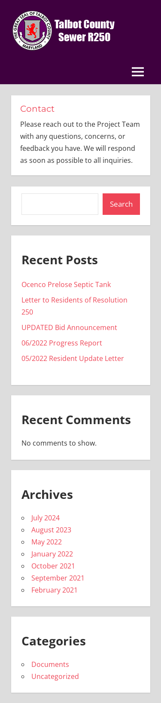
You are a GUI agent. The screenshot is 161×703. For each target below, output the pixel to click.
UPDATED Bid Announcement (69, 327)
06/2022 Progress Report (61, 343)
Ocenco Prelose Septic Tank (66, 284)
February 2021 (54, 590)
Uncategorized (55, 676)
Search (121, 204)
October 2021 (53, 566)
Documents (50, 664)
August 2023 (51, 530)
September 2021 (58, 578)
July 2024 (45, 518)
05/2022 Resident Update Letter (72, 358)
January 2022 (52, 554)
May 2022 (46, 542)
